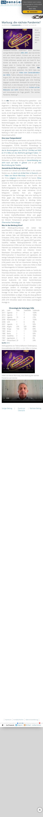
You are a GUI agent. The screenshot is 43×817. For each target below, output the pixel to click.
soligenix (12, 178)
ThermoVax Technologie (11, 222)
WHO (8, 343)
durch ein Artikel (19, 173)
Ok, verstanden (32, 12)
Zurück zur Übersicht (21, 409)
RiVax (39, 178)
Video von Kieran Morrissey (15, 175)
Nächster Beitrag (35, 408)
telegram (19, 725)
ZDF (26, 53)
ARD (22, 53)
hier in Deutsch (32, 173)
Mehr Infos (32, 9)
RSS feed (27, 725)
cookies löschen (36, 725)
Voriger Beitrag (7, 408)
